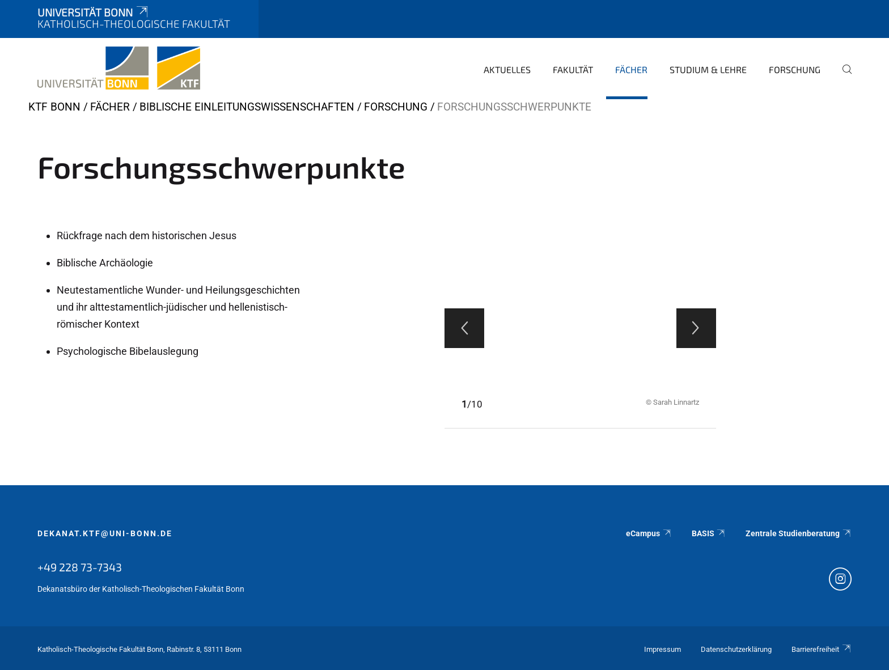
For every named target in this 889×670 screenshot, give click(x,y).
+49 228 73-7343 (79, 567)
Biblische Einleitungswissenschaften (246, 106)
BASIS (709, 533)
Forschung (794, 69)
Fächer (631, 69)
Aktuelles (507, 69)
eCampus (649, 533)
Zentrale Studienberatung (799, 533)
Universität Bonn (93, 12)
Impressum (662, 649)
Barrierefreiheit (821, 649)
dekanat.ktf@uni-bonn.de (104, 533)
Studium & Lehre (708, 69)
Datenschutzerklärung (736, 649)
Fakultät (573, 69)
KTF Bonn (54, 106)
